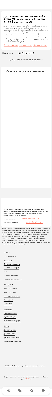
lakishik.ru (28, 379)
